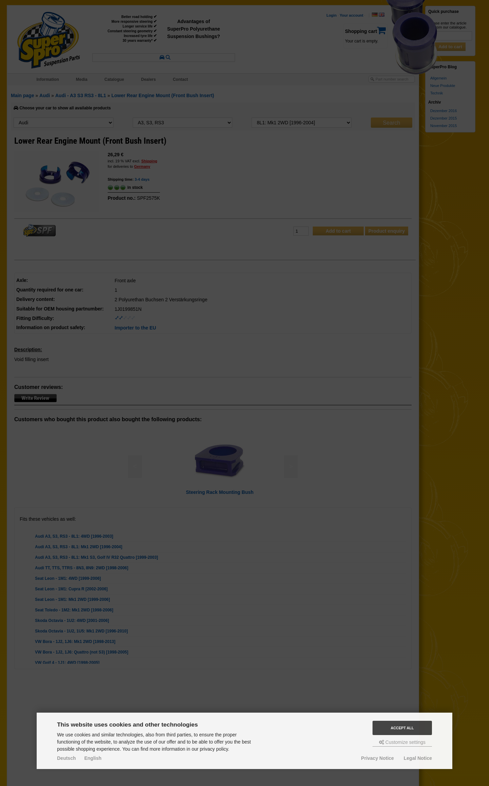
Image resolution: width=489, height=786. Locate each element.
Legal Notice (418, 758)
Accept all (402, 728)
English (93, 758)
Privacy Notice (377, 758)
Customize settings (402, 742)
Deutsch (66, 758)
